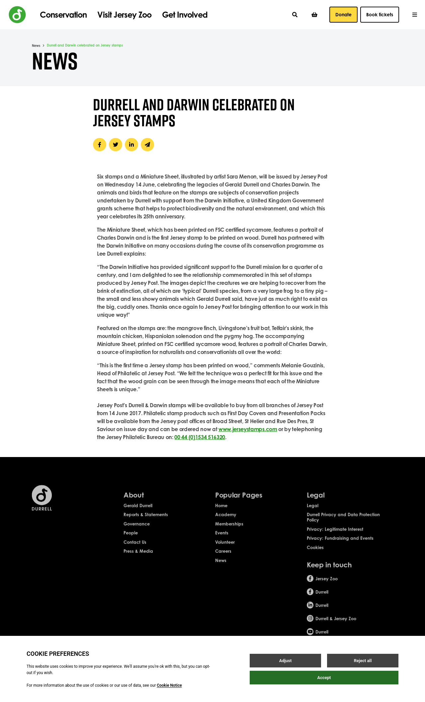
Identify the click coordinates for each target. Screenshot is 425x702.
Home (221, 510)
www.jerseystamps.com (247, 429)
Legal (312, 510)
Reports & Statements (146, 519)
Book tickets (379, 14)
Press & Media (138, 556)
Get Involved (184, 15)
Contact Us (135, 546)
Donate (343, 14)
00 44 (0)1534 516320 (199, 437)
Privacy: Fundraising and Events (340, 543)
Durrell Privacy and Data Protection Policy (343, 522)
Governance (137, 528)
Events (221, 537)
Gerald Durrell (138, 510)
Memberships (229, 528)
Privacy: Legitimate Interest (335, 533)
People (131, 537)
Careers (223, 556)
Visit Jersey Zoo (124, 15)
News (36, 46)
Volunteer (225, 546)
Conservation (63, 15)
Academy (225, 519)
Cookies (315, 552)
